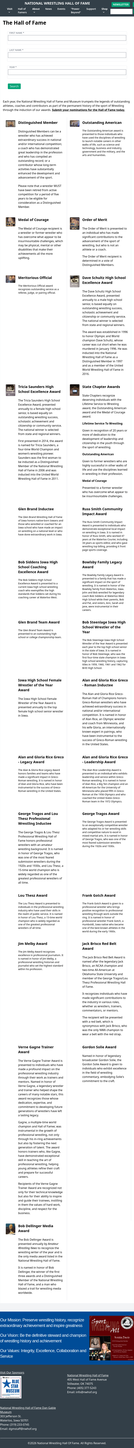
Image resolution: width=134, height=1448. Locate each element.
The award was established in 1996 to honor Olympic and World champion (105, 336)
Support (91, 8)
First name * (16, 32)
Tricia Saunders (45, 445)
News (48, 8)
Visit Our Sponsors (12, 1372)
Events (61, 8)
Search (14, 86)
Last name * (16, 50)
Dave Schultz (104, 340)
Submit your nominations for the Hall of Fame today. (88, 110)
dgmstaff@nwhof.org (23, 1429)
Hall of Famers (22, 10)
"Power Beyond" (76, 10)
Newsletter (121, 4)
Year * (13, 67)
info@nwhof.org (86, 1392)
